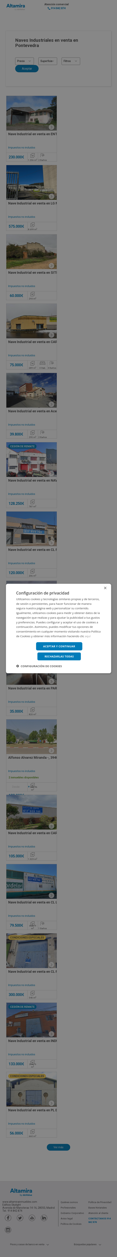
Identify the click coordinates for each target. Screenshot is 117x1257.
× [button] (105, 588)
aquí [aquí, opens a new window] (88, 636)
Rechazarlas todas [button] (59, 656)
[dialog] (58, 628)
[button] (39, 666)
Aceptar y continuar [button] (59, 646)
